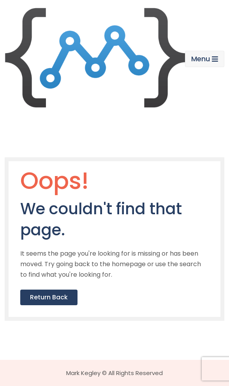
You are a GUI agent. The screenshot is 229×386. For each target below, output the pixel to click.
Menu (204, 59)
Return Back (49, 297)
